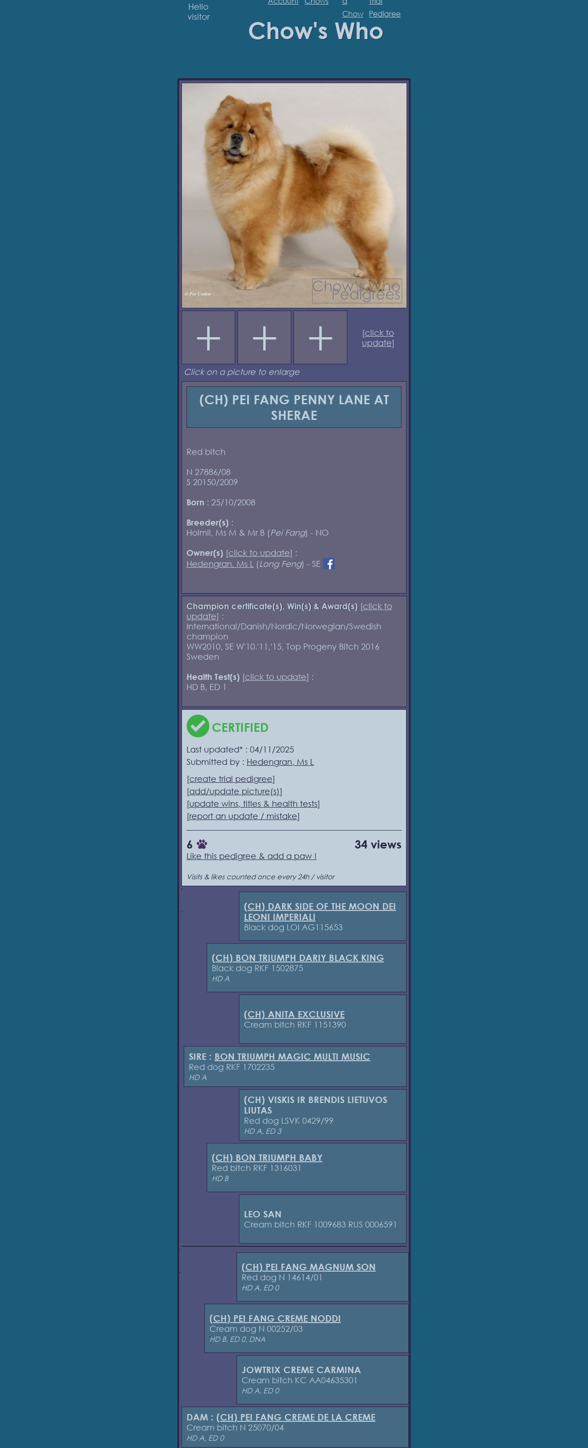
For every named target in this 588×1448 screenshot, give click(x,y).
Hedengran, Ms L (220, 564)
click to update (378, 338)
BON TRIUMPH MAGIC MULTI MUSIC (292, 1056)
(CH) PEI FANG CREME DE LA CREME (295, 1417)
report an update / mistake (243, 816)
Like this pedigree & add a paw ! (252, 856)
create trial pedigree (230, 779)
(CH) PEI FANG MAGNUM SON (309, 1266)
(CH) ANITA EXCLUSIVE (294, 1014)
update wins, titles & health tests (253, 803)
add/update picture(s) (234, 791)
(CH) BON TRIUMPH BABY (267, 1157)
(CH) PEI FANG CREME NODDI (275, 1318)
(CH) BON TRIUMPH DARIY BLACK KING (298, 957)
